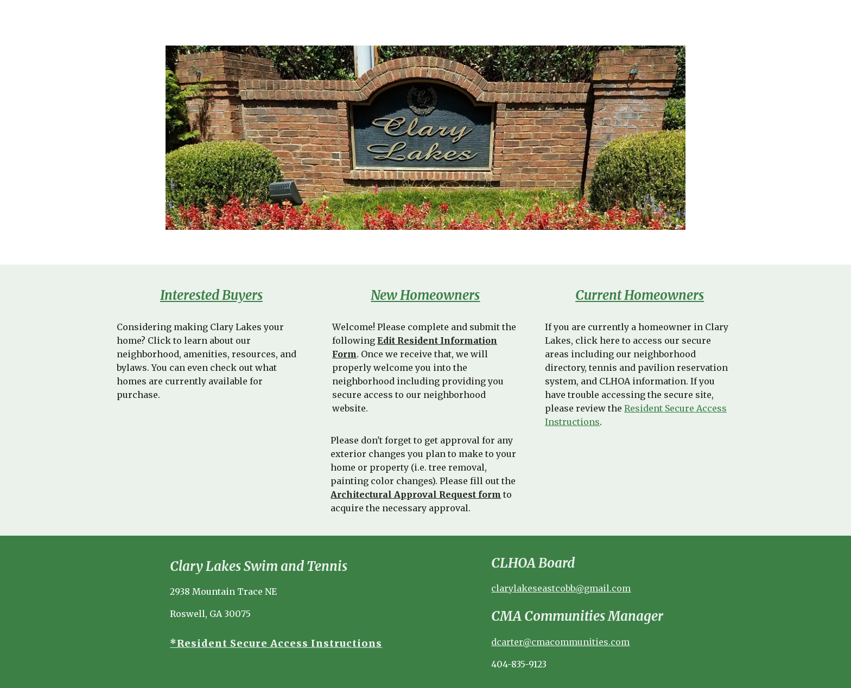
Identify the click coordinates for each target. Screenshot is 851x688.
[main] (211, 295)
